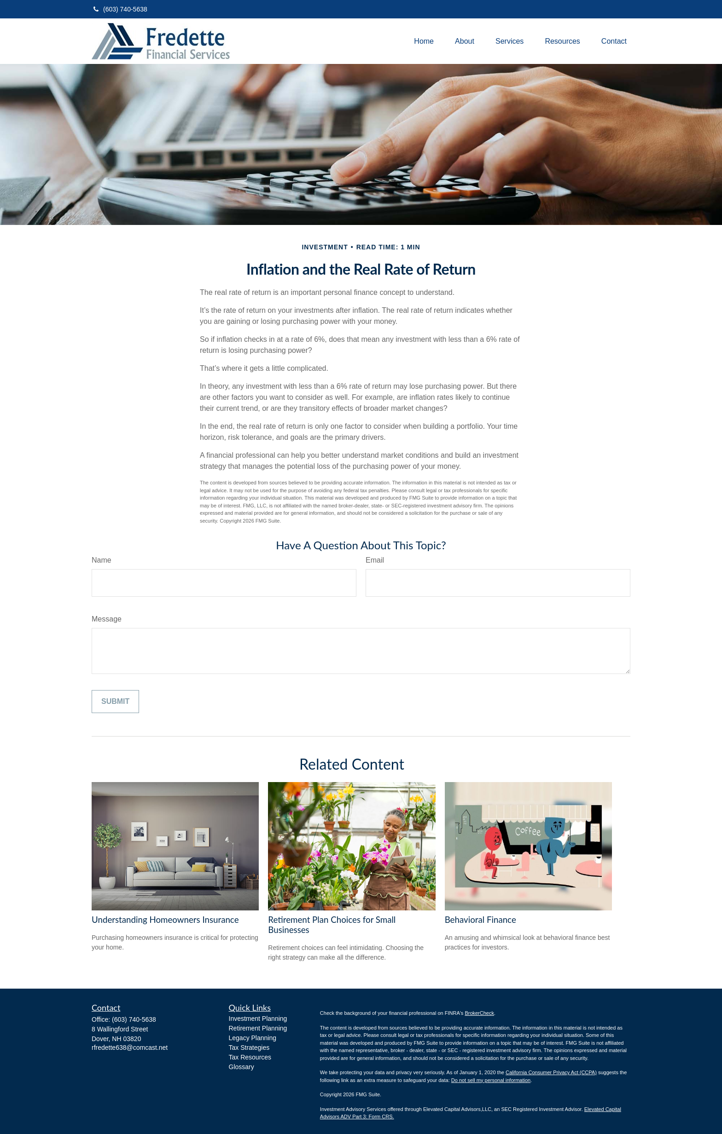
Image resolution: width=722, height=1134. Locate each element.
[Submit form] (115, 701)
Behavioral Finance (480, 920)
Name (101, 560)
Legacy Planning (253, 1038)
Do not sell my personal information (490, 1080)
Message (107, 619)
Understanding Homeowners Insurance (165, 920)
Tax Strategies (249, 1047)
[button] (423, 41)
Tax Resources (250, 1057)
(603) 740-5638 (119, 9)
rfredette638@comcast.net (130, 1047)
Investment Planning (258, 1018)
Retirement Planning (258, 1028)
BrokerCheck (479, 1013)
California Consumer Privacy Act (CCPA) (551, 1072)
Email (375, 560)
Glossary (241, 1067)
